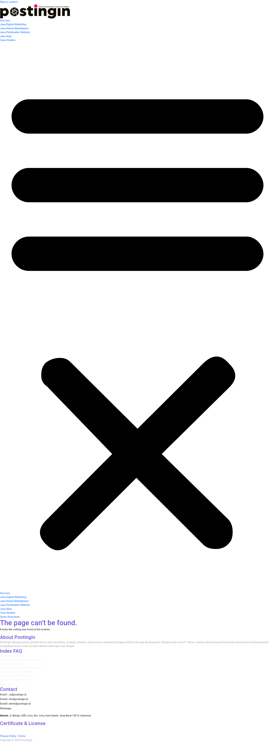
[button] (137, 316)
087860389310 (23, 708)
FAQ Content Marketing (12, 663)
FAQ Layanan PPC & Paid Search (17, 675)
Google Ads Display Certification (198, 728)
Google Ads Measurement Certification (240, 728)
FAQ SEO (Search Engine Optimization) (21, 659)
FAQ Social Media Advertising (16, 671)
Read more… (7, 684)
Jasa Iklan (6, 36)
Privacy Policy (8, 736)
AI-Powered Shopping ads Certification (121, 728)
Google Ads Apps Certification (162, 728)
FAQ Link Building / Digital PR (16, 679)
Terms (21, 736)
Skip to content (9, 2)
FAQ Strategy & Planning (13, 655)
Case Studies (7, 40)
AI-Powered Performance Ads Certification (24, 728)
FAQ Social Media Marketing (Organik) (20, 667)
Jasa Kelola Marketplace (14, 28)
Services (5, 20)
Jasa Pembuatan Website (15, 32)
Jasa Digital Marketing (13, 24)
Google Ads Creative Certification (59, 732)
